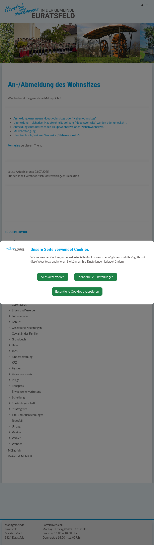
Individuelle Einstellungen (95, 277)
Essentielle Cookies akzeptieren (77, 291)
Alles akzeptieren (53, 277)
